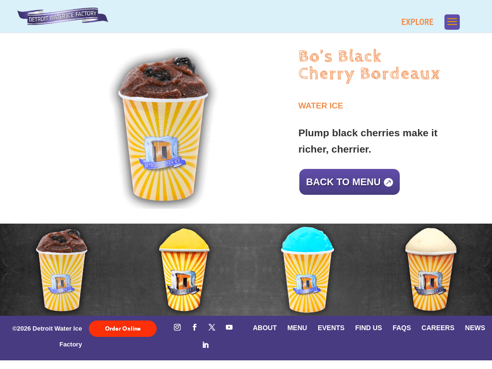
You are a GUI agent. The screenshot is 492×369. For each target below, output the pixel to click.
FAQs (402, 327)
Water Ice (320, 105)
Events (331, 327)
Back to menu (343, 182)
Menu (297, 327)
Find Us (368, 327)
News (475, 327)
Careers (437, 327)
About (265, 327)
